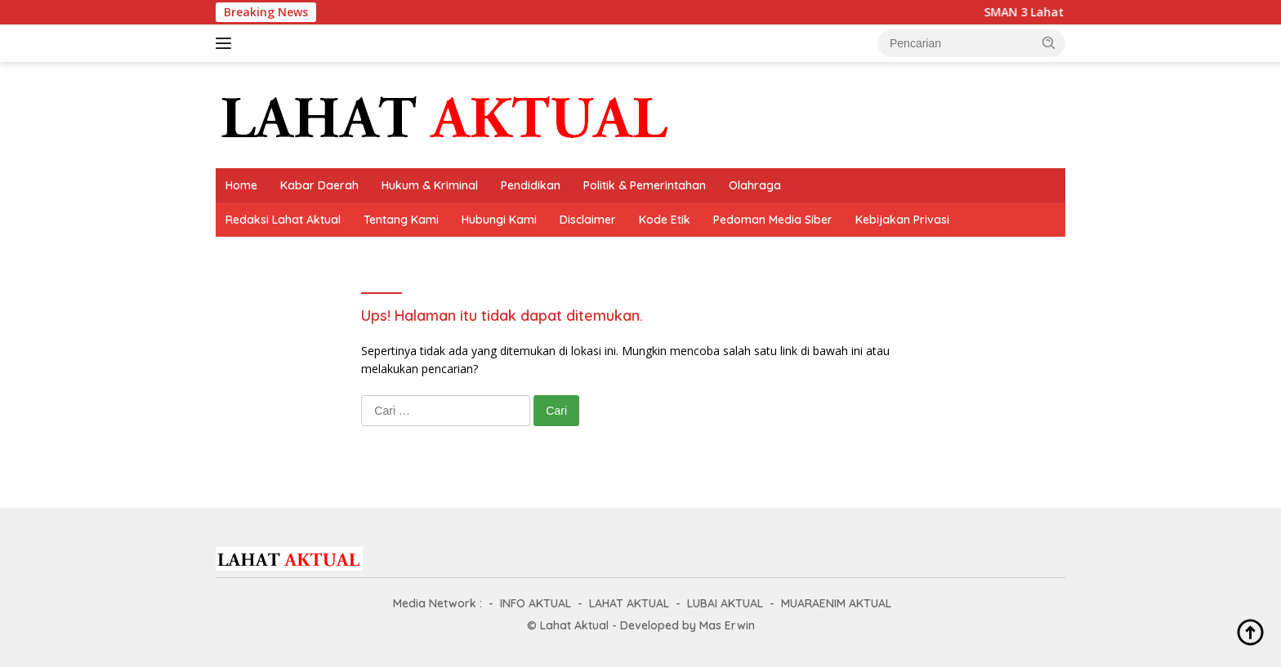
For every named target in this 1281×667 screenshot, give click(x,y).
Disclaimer (588, 219)
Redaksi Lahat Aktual (283, 219)
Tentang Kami (401, 219)
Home (241, 185)
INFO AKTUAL (535, 603)
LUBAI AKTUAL (725, 603)
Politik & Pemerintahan (644, 185)
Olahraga (755, 185)
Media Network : (437, 603)
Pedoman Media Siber (772, 219)
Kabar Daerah (319, 185)
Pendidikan (530, 185)
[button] (1049, 42)
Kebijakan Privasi (902, 219)
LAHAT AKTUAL (629, 603)
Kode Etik (664, 219)
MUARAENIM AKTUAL (836, 603)
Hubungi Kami (499, 219)
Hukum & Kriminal (430, 185)
